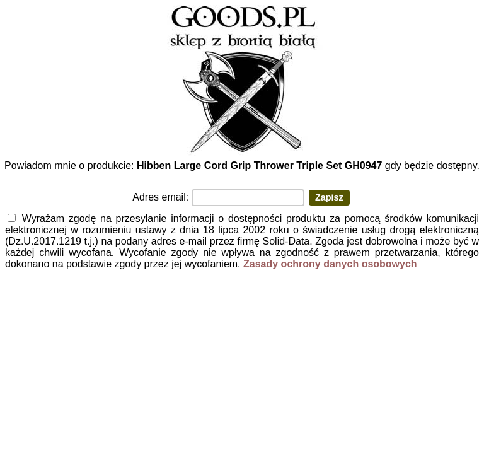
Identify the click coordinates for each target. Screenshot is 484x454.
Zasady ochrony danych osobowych (330, 264)
